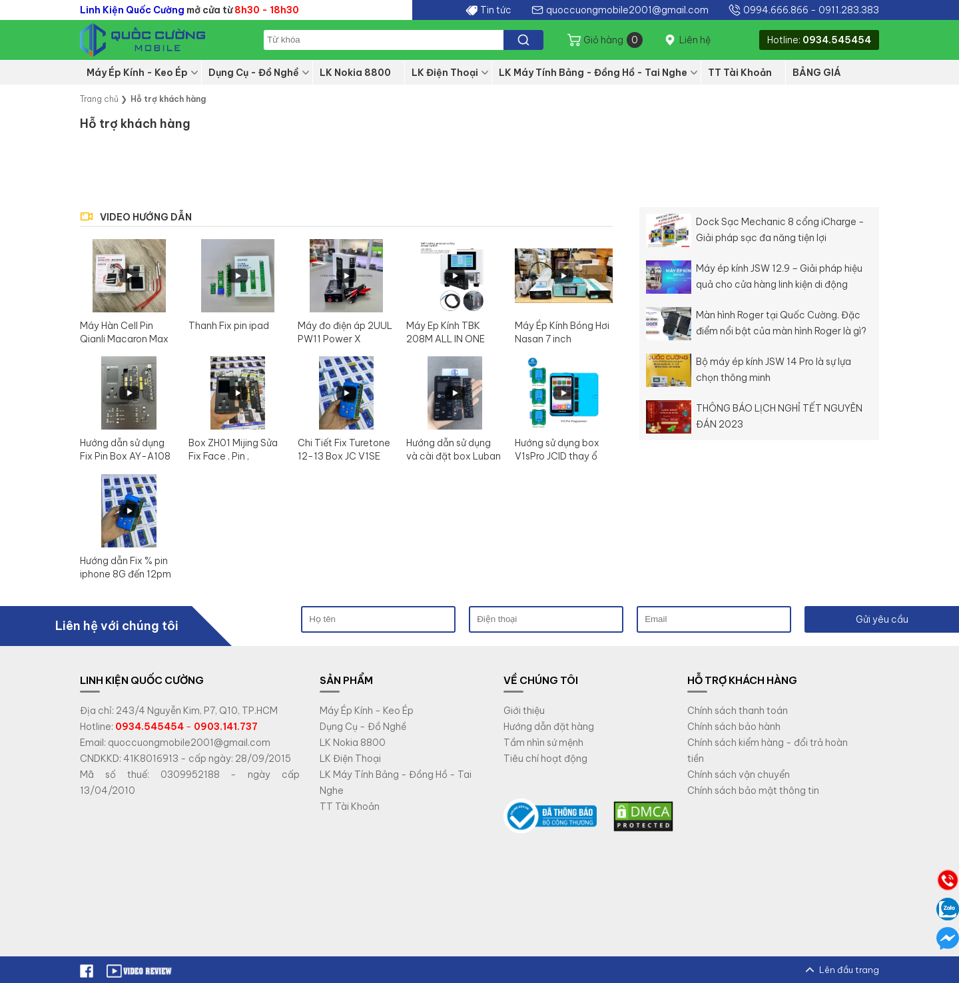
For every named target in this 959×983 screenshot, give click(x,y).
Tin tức (495, 10)
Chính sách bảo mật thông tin (753, 791)
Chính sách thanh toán (737, 711)
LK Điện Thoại (445, 73)
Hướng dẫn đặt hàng (548, 727)
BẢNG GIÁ (817, 73)
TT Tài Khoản (740, 73)
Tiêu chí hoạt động (545, 759)
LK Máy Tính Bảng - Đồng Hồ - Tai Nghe (593, 73)
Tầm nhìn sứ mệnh (543, 743)
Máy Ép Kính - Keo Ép (137, 73)
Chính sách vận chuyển (738, 775)
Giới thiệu (524, 711)
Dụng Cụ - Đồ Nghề (253, 73)
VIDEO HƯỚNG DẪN (146, 217)
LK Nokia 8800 (355, 73)
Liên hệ (695, 40)
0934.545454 (836, 40)
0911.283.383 (848, 10)
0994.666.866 (775, 10)
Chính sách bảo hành (734, 727)
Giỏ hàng (613, 40)
